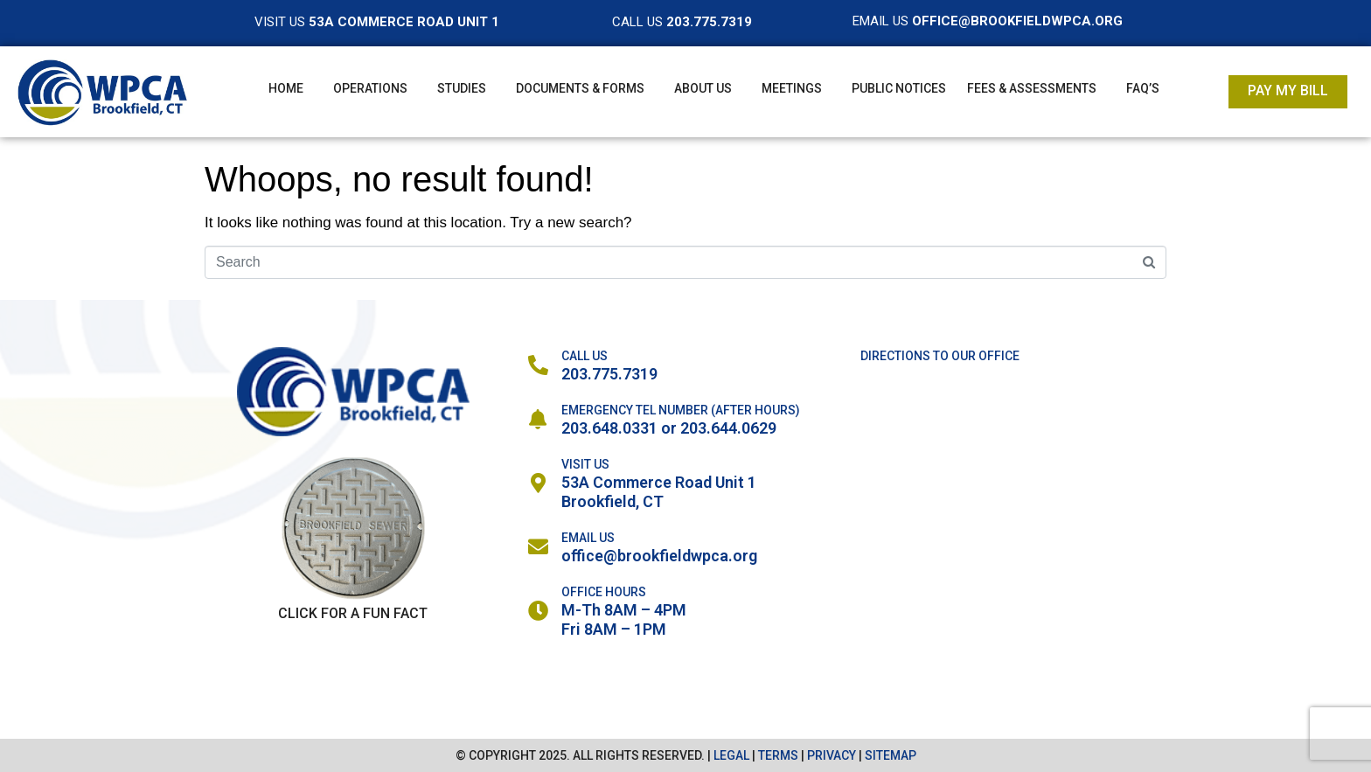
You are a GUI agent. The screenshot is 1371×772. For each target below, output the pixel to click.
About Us (703, 88)
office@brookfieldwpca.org (659, 555)
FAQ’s (1142, 88)
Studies (461, 88)
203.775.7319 (609, 374)
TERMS (778, 755)
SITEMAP (890, 755)
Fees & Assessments (1031, 88)
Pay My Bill (1288, 90)
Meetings (792, 88)
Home (285, 88)
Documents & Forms (580, 88)
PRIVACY (831, 755)
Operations (370, 88)
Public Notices (899, 88)
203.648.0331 (609, 428)
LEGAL (731, 755)
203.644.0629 (728, 428)
